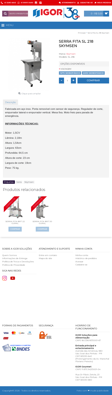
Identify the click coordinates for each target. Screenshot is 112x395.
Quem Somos (9, 255)
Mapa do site (45, 258)
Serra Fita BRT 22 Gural (15, 222)
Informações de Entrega (14, 258)
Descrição (10, 102)
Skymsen (71, 53)
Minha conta (81, 255)
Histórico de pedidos (86, 258)
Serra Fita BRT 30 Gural (42, 222)
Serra (19, 182)
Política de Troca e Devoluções (18, 261)
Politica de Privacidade (13, 265)
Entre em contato (48, 255)
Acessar (79, 261)
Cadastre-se (81, 264)
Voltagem (66, 69)
